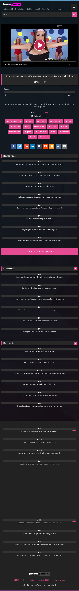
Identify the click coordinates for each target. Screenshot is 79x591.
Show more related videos (39, 251)
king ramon (39, 126)
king (27, 126)
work (32, 137)
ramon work (14, 132)
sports (28, 132)
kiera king (15, 126)
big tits (29, 121)
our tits (52, 126)
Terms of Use (59, 580)
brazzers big (55, 121)
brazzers (41, 121)
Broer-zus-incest (14, 121)
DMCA (16, 580)
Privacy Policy (29, 580)
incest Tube (43, 112)
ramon (64, 126)
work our (44, 137)
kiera (68, 121)
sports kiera (41, 132)
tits (53, 132)
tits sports (64, 132)
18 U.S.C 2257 (44, 580)
